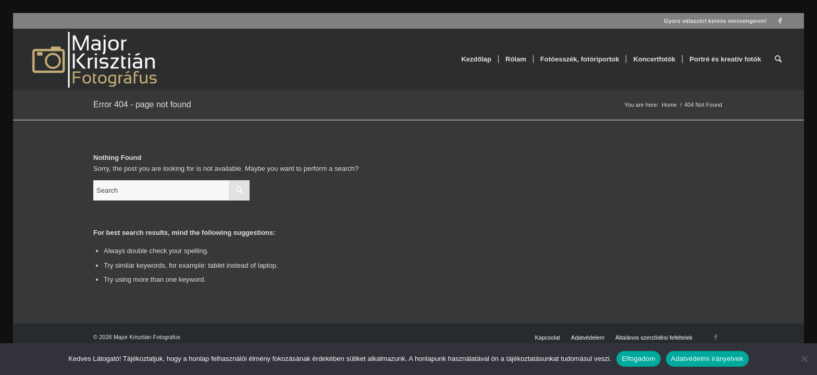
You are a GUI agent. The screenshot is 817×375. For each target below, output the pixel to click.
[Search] (778, 59)
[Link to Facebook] (780, 21)
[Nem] (804, 359)
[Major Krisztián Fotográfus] (93, 59)
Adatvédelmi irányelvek (707, 358)
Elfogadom (638, 358)
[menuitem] (476, 59)
